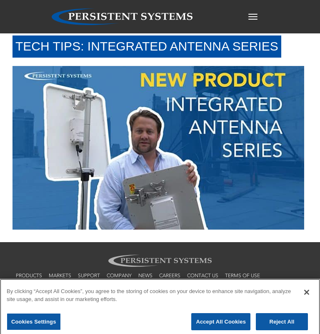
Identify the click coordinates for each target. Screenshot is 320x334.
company (119, 275)
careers (169, 275)
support (89, 275)
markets (60, 275)
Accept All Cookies (221, 324)
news (145, 275)
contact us (202, 275)
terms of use (242, 275)
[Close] (307, 295)
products (29, 275)
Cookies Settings (33, 324)
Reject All (281, 324)
